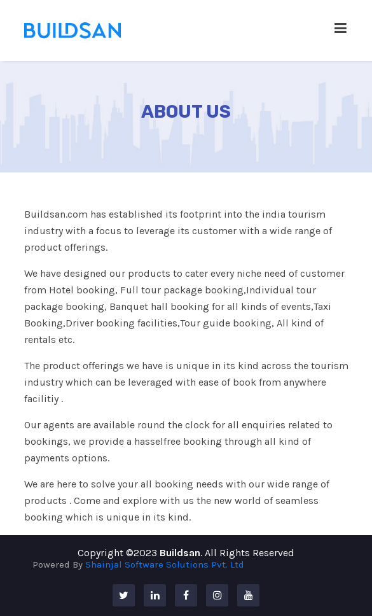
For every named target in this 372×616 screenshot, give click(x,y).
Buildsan (180, 553)
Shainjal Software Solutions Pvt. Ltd (164, 564)
